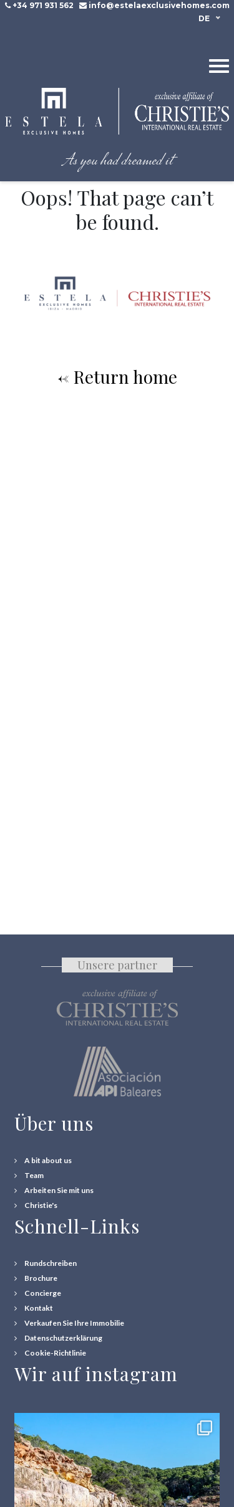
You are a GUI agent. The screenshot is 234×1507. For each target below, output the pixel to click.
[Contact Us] (33, 1308)
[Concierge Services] (37, 1293)
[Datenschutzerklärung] (58, 1338)
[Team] (29, 1175)
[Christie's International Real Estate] (35, 1205)
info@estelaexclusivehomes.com (159, 5)
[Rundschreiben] (45, 1263)
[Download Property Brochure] (35, 1278)
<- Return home (117, 376)
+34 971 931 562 (43, 5)
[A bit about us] (43, 1160)
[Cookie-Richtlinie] (50, 1353)
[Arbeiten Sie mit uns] (54, 1190)
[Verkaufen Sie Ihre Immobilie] (69, 1323)
